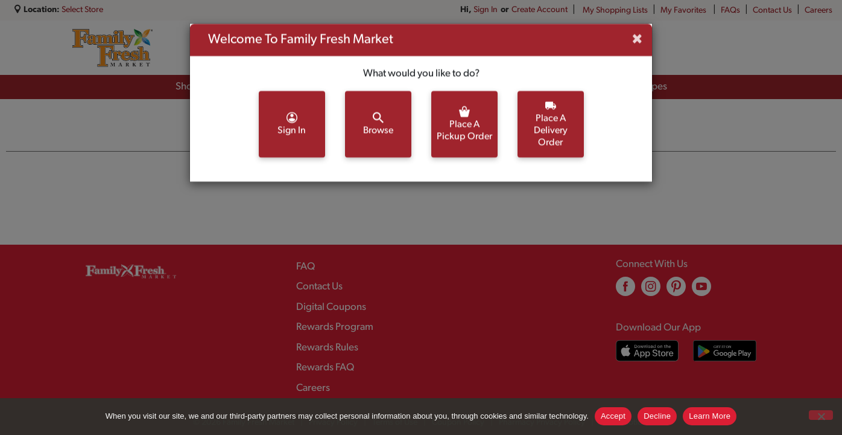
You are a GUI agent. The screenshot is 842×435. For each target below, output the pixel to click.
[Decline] (821, 415)
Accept (613, 415)
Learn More (709, 415)
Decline (657, 415)
